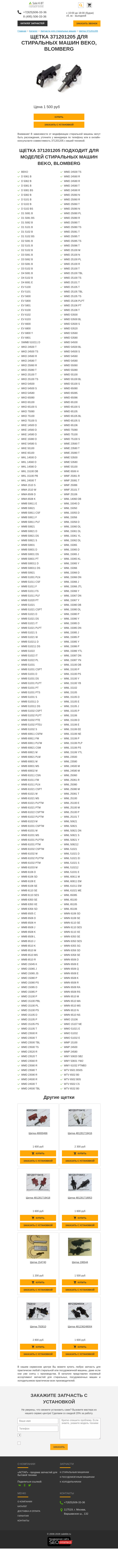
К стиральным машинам (74, 1474)
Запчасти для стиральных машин (58, 30)
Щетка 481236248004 (80, 1328)
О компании (25, 1504)
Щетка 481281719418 (38, 1198)
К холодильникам (70, 1484)
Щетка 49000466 (38, 1133)
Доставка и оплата (29, 1513)
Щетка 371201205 (88, 30)
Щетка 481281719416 (80, 1133)
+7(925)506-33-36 (35, 12)
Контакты (23, 1523)
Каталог (33, 30)
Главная (22, 30)
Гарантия (23, 1518)
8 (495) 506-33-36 (35, 16)
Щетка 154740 (38, 1263)
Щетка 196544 (80, 1263)
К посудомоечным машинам (77, 1479)
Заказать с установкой (58, 124)
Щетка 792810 (38, 1328)
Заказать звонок (86, 23)
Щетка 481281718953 (80, 1198)
